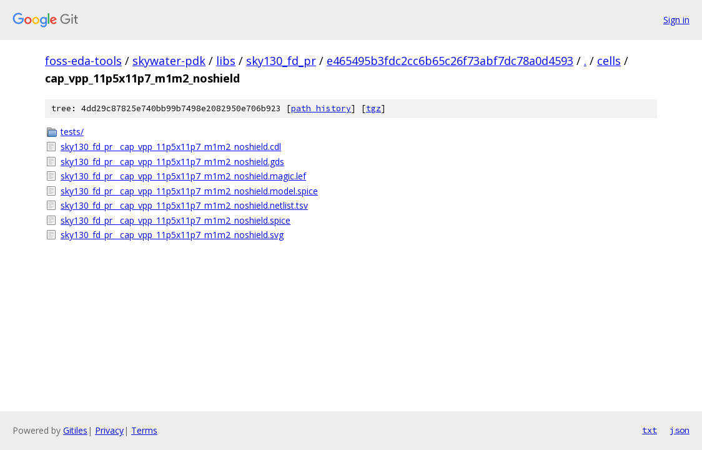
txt (649, 430)
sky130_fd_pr (281, 60)
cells (609, 60)
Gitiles (75, 430)
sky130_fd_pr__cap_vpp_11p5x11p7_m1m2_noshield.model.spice (189, 191)
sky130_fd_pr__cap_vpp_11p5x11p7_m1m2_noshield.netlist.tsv (184, 205)
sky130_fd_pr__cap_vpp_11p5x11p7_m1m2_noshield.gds (172, 162)
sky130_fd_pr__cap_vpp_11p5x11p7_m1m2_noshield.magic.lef (183, 176)
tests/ (72, 132)
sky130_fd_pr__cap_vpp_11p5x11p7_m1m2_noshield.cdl (171, 146)
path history (321, 108)
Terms (144, 430)
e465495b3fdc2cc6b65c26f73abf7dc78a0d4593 (450, 60)
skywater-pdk (168, 60)
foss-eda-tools (83, 60)
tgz (373, 108)
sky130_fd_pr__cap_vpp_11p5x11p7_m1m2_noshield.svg (172, 235)
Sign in (676, 20)
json (680, 430)
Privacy (109, 430)
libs (225, 60)
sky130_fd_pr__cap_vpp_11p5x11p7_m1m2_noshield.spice (175, 220)
